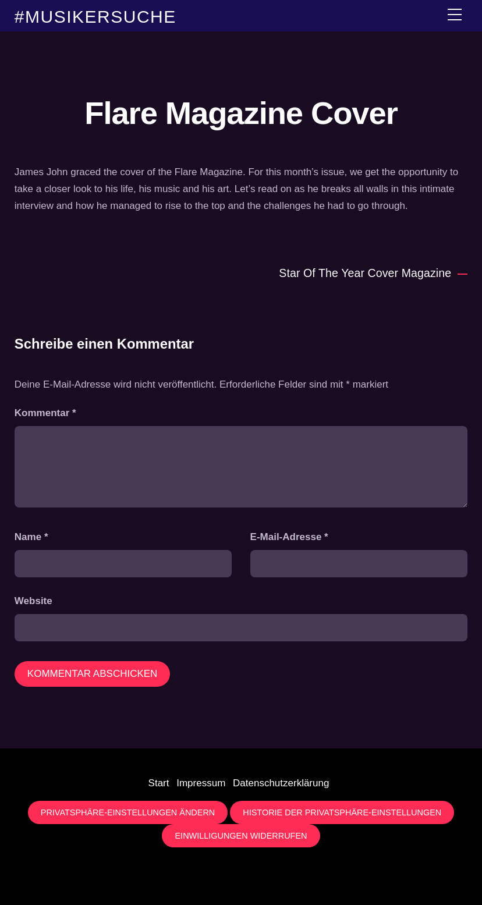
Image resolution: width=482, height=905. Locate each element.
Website (33, 600)
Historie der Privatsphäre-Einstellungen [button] (342, 812)
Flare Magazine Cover (240, 113)
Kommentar (45, 412)
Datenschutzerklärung (281, 783)
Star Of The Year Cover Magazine (373, 273)
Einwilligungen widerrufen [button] (241, 835)
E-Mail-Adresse (289, 536)
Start (158, 783)
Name (31, 536)
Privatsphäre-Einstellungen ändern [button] (128, 812)
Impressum (200, 783)
